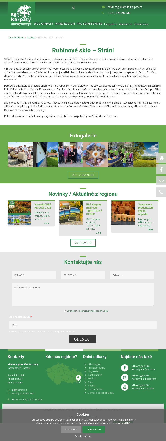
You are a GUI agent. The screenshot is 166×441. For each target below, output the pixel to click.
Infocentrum (125, 23)
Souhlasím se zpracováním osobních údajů (87, 310)
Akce (90, 385)
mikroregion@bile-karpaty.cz (125, 7)
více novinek (83, 242)
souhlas (74, 419)
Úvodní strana (16, 37)
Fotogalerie (110, 23)
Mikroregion (65, 24)
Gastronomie (95, 378)
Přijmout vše (94, 429)
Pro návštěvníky (89, 24)
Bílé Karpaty (43, 24)
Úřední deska (141, 23)
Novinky (92, 389)
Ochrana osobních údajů (101, 396)
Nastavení (71, 429)
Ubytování (93, 374)
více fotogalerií (83, 174)
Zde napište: (20, 316)
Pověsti (31, 37)
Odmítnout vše (83, 436)
